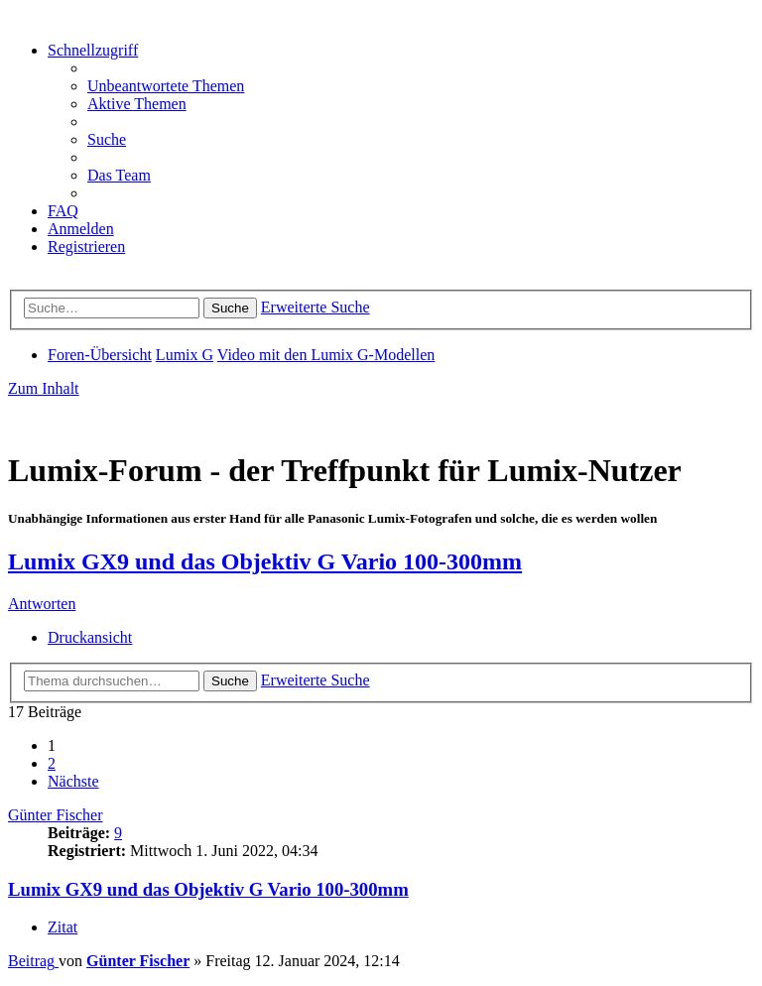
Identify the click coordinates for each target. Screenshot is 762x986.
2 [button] (52, 763)
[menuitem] (165, 85)
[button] (73, 781)
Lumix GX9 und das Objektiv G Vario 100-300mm (265, 561)
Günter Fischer (55, 814)
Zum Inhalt (43, 388)
